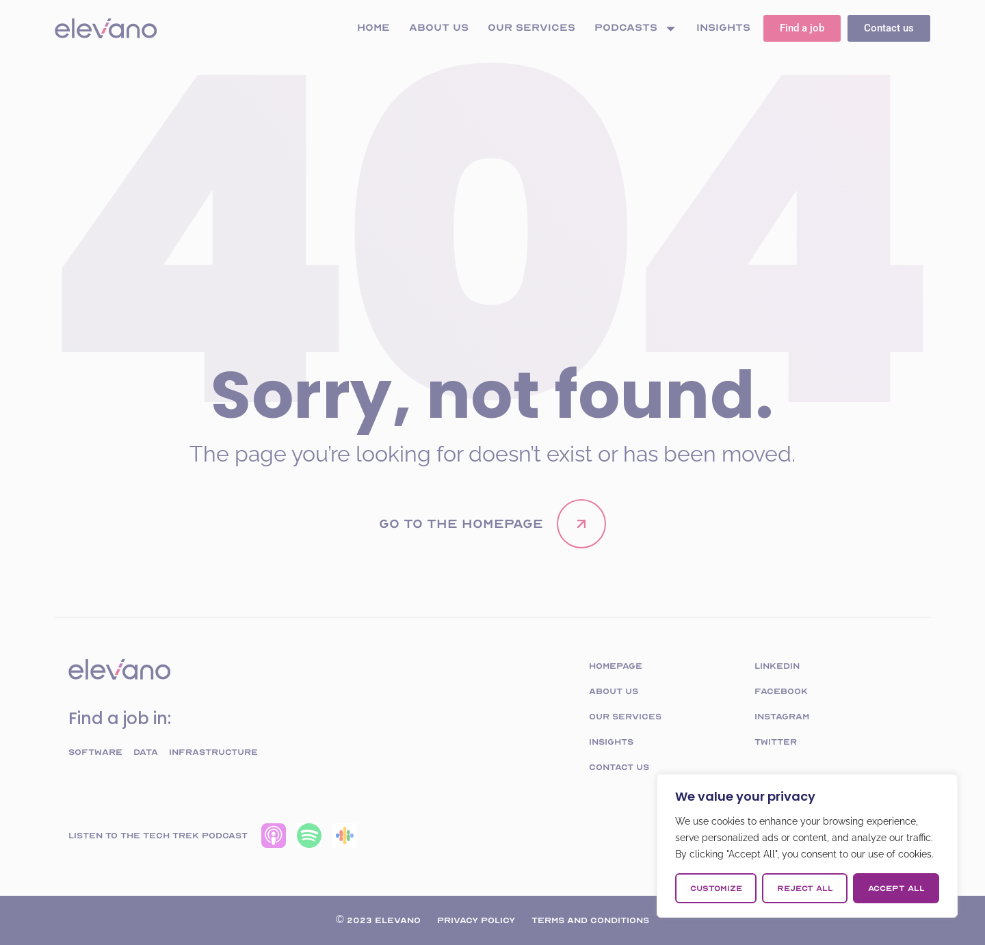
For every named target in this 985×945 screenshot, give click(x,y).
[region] (807, 846)
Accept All (896, 888)
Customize (716, 888)
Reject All (805, 888)
